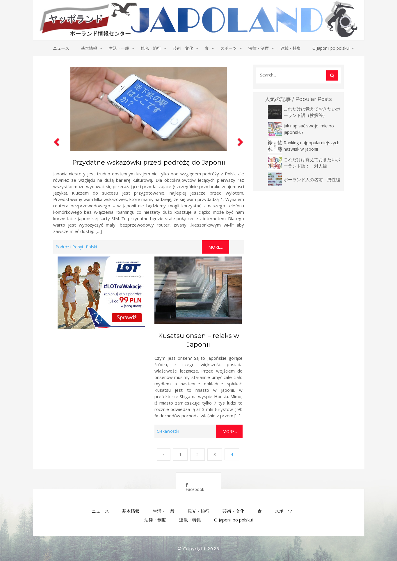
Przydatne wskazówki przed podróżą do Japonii (148, 162)
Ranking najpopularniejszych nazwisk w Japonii (311, 146)
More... (215, 247)
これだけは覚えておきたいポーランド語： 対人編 (312, 162)
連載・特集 (290, 48)
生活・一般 (119, 48)
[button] (56, 159)
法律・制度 (258, 48)
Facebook (195, 487)
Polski (91, 247)
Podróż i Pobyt (69, 247)
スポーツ (228, 48)
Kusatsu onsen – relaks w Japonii (198, 340)
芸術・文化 (183, 48)
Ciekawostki (168, 431)
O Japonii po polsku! (331, 48)
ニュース (61, 48)
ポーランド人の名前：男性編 (312, 179)
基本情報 (89, 48)
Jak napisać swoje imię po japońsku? (309, 129)
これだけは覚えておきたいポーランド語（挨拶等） (312, 112)
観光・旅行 (151, 48)
